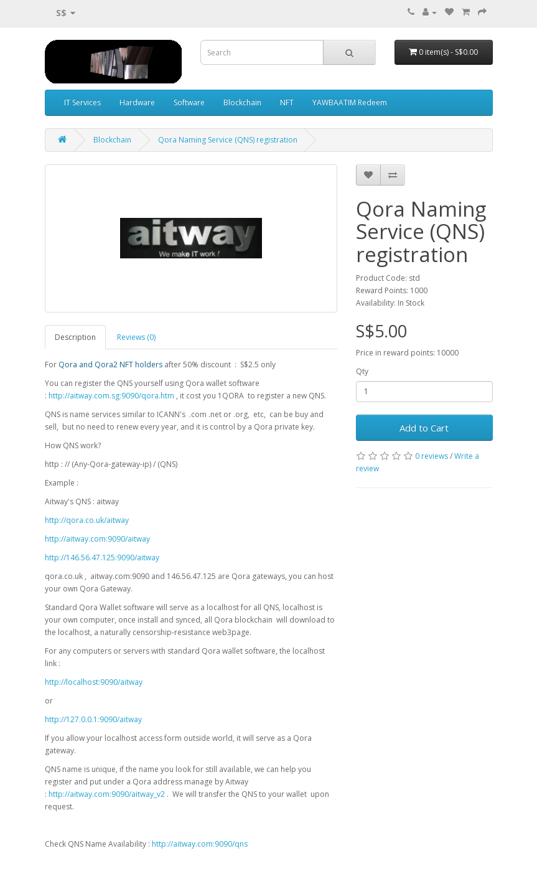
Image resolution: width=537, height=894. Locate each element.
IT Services (82, 102)
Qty (362, 371)
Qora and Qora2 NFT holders (110, 364)
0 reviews (431, 456)
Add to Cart (424, 427)
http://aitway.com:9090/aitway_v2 (107, 794)
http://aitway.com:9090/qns (200, 844)
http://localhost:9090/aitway (93, 682)
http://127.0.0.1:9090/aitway (93, 719)
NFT (287, 102)
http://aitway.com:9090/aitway (97, 539)
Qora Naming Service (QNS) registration (227, 139)
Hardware (137, 102)
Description (75, 337)
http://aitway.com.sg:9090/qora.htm (111, 395)
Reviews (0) (136, 337)
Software (189, 102)
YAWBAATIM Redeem (349, 102)
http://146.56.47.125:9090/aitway (102, 557)
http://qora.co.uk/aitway (87, 520)
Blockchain (242, 102)
